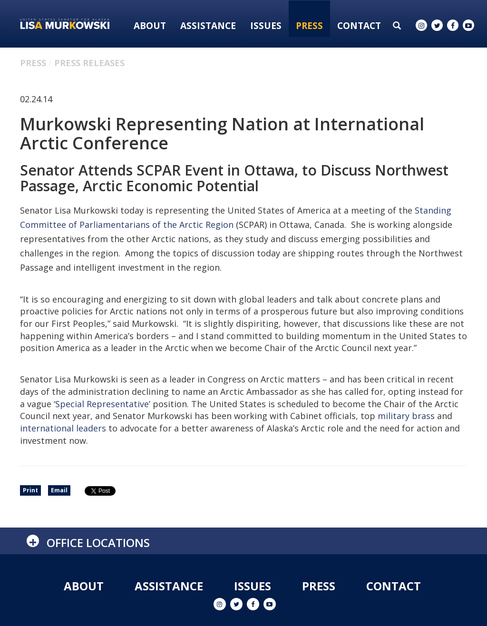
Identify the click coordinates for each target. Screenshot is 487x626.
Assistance (208, 26)
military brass (406, 415)
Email (59, 490)
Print (30, 490)
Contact (359, 26)
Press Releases (89, 62)
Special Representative (102, 404)
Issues (266, 26)
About (150, 26)
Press (309, 26)
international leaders (63, 428)
